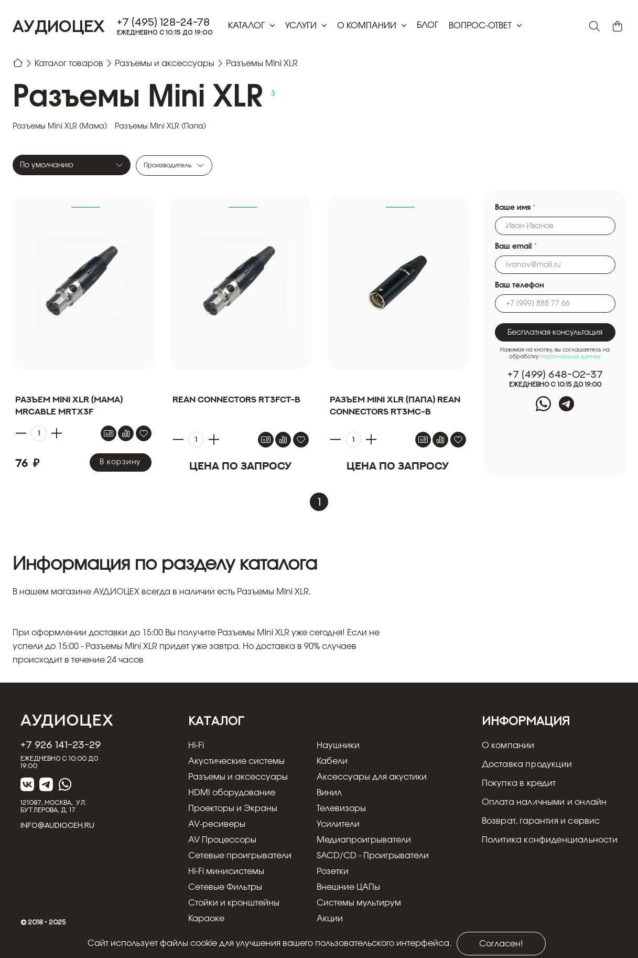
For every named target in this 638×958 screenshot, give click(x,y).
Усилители (338, 824)
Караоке (206, 918)
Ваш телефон (519, 285)
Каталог (247, 26)
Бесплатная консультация (554, 332)
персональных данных (570, 356)
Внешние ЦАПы (348, 887)
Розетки (333, 871)
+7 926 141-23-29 (60, 744)
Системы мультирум (359, 903)
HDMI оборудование (231, 793)
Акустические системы (236, 761)
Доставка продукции (527, 764)
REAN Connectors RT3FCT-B (236, 399)
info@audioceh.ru (57, 825)
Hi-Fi (196, 745)
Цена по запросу (240, 465)
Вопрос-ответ (481, 26)
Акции (330, 918)
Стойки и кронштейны (233, 903)
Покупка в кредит (519, 783)
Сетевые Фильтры (225, 887)
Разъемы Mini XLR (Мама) (60, 126)
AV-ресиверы (216, 824)
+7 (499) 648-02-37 (555, 374)
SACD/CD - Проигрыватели (373, 855)
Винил (329, 793)
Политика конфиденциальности (550, 840)
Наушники (338, 745)
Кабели (332, 761)
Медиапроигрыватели (364, 840)
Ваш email (516, 246)
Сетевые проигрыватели (239, 855)
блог (427, 25)
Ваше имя (515, 207)
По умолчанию (46, 165)
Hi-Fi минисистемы (226, 871)
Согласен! (501, 944)
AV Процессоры (222, 840)
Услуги (302, 26)
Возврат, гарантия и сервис (541, 821)
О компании (367, 26)
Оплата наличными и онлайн (544, 802)
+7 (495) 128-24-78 (163, 22)
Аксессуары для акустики (372, 777)
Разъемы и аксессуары (238, 777)
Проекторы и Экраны (232, 808)
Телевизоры (341, 808)
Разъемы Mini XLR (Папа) (160, 126)
